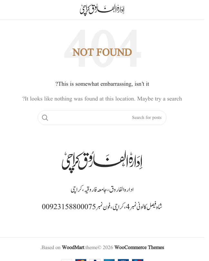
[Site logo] (102, 9)
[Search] (102, 117)
